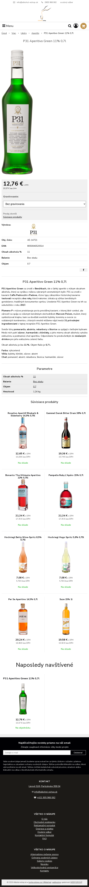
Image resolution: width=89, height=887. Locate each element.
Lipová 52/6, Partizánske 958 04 (44, 786)
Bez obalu (38, 381)
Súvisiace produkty (12, 217)
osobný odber (66, 2)
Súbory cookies (44, 860)
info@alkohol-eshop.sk (27, 2)
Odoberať (78, 752)
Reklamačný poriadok (44, 825)
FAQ (44, 838)
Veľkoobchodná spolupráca (44, 867)
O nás (44, 818)
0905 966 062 (51, 2)
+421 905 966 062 (46, 797)
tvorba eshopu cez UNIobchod (40, 882)
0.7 (34, 386)
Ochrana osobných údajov (44, 857)
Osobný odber (44, 832)
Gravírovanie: (11, 196)
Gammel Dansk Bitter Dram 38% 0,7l (66, 413)
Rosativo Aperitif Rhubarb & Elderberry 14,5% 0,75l (23, 414)
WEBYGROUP (76, 882)
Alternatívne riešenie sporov (44, 854)
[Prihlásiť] (75, 26)
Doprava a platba (44, 828)
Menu (7, 26)
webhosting (56, 882)
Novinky (44, 864)
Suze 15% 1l (66, 599)
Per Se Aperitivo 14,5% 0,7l (23, 599)
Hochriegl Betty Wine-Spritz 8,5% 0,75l (23, 538)
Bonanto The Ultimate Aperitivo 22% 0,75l (23, 476)
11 (34, 376)
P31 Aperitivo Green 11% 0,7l (21, 678)
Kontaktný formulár (44, 835)
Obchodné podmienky (44, 822)
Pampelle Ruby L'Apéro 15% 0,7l (66, 475)
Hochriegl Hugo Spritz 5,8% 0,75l (66, 537)
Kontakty (44, 870)
